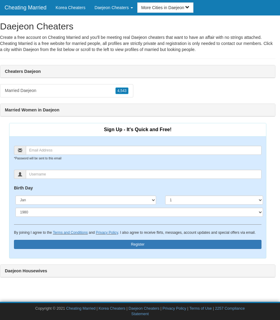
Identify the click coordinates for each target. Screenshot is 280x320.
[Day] (214, 200)
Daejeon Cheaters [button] (113, 7)
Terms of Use (200, 308)
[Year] (139, 212)
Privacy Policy (107, 232)
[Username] (143, 174)
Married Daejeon (66, 90)
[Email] (143, 150)
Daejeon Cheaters (143, 308)
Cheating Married (25, 8)
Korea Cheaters (70, 7)
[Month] (85, 200)
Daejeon (31, 49)
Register (138, 244)
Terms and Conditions (70, 232)
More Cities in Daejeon (165, 7)
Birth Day (23, 188)
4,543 (121, 91)
